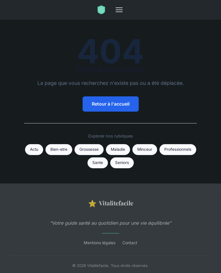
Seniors (122, 162)
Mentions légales (99, 242)
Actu (34, 149)
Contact (129, 242)
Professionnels (177, 149)
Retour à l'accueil (110, 104)
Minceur (144, 149)
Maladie (118, 149)
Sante (97, 162)
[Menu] (119, 9)
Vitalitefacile (110, 203)
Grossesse (89, 149)
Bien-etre (58, 149)
